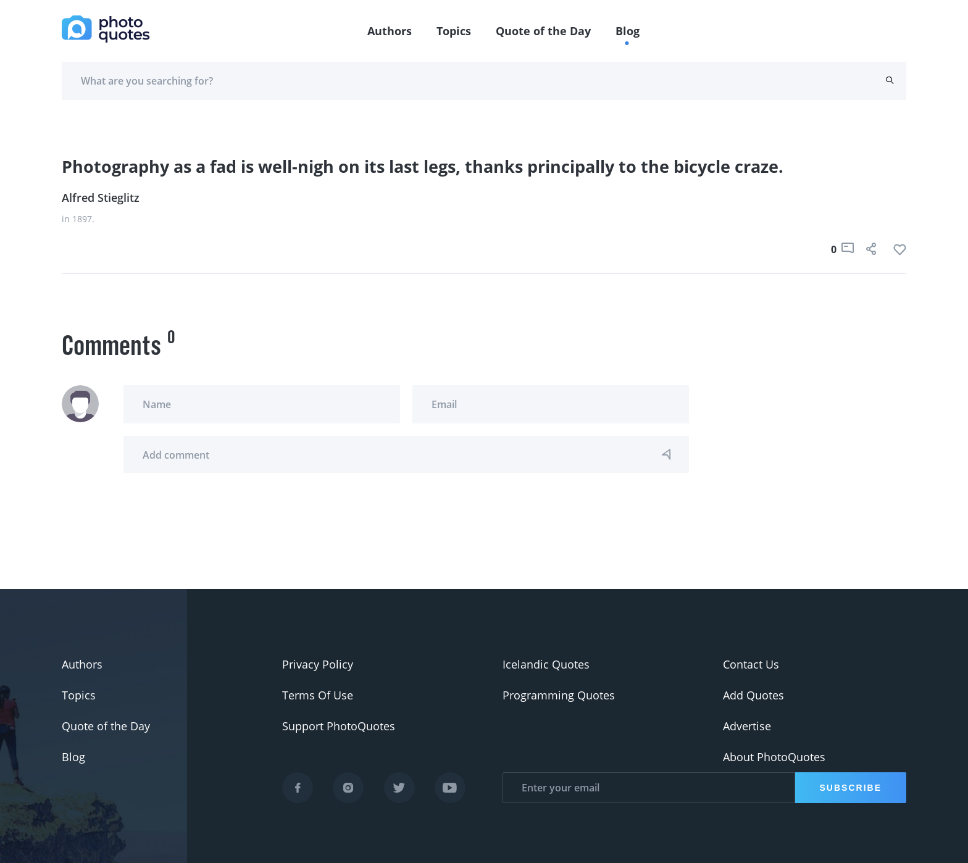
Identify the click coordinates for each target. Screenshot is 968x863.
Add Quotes (753, 695)
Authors (389, 30)
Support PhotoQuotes (338, 726)
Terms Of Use (317, 695)
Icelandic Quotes (546, 664)
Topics (453, 30)
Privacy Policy (317, 664)
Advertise (747, 726)
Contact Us (751, 664)
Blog (627, 30)
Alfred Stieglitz (101, 197)
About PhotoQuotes (774, 756)
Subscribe (851, 788)
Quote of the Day (543, 30)
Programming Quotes (559, 695)
